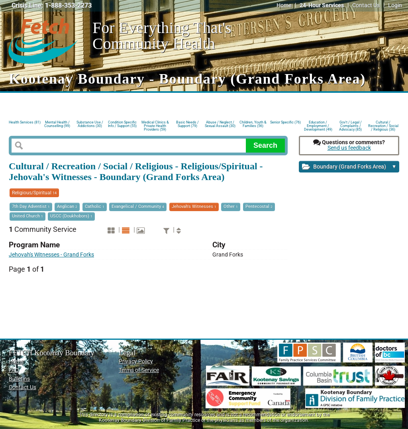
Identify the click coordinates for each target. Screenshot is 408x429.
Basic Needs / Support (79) (187, 124)
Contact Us (366, 5)
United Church (27, 216)
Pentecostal (259, 206)
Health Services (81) (25, 122)
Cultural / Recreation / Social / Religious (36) (383, 125)
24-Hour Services (322, 5)
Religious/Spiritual (34, 193)
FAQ (14, 370)
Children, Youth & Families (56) (253, 124)
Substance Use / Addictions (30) (89, 124)
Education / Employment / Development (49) (318, 125)
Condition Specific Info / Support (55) (122, 124)
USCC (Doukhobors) (71, 216)
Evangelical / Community (138, 206)
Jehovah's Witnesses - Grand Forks (51, 254)
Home (284, 5)
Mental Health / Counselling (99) (57, 124)
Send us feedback (349, 148)
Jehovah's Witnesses (194, 206)
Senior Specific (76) (285, 122)
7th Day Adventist (31, 206)
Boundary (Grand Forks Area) (349, 167)
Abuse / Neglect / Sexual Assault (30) (220, 124)
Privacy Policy (136, 361)
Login (395, 5)
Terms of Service (139, 370)
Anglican (67, 206)
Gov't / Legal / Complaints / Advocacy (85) (350, 125)
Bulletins (19, 379)
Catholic (94, 206)
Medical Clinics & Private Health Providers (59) (155, 125)
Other (231, 206)
